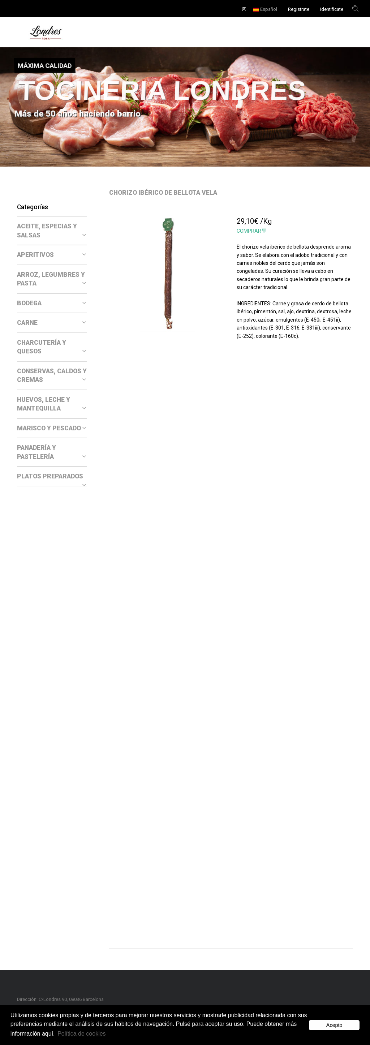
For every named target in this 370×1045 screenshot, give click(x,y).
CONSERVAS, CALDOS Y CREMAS (52, 375)
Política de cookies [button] (81, 1034)
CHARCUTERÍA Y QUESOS (51, 347)
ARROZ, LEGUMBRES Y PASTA (51, 279)
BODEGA (51, 303)
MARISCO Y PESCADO (51, 428)
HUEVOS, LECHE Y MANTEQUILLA (51, 404)
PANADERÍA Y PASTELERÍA (51, 452)
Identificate (331, 9)
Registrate (298, 9)
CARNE (51, 322)
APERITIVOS (51, 254)
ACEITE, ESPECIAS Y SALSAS (51, 231)
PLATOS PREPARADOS (51, 477)
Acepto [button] (334, 1025)
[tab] (52, 230)
